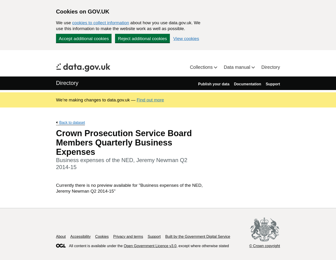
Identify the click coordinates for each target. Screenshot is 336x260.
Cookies (102, 237)
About (61, 237)
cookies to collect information (100, 22)
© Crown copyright (264, 246)
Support (273, 84)
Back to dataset (72, 123)
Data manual (238, 67)
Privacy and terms (128, 237)
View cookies (186, 38)
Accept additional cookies (84, 38)
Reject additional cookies (142, 38)
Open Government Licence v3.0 (150, 246)
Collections (202, 67)
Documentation (247, 84)
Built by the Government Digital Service (197, 237)
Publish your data (213, 84)
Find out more (150, 99)
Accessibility (80, 237)
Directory (270, 67)
